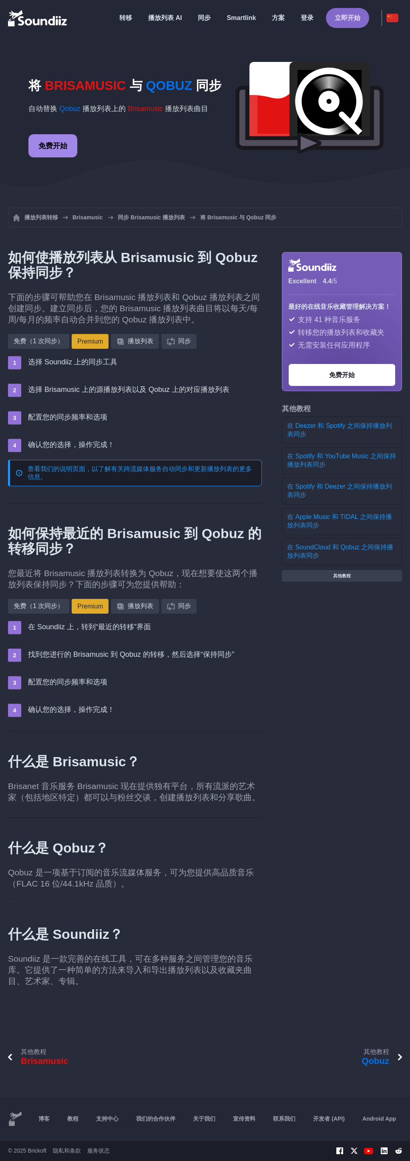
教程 (72, 1118)
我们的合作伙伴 (155, 1118)
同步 (204, 17)
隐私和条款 (67, 1150)
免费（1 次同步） (39, 341)
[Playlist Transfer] (38, 18)
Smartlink (241, 17)
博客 (44, 1118)
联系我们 (284, 1118)
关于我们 (204, 1118)
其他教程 (342, 575)
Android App (379, 1118)
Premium (90, 341)
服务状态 (98, 1150)
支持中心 (107, 1118)
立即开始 (347, 17)
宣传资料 (244, 1118)
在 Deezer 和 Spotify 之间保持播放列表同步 (339, 429)
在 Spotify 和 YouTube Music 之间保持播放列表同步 (341, 460)
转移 (125, 17)
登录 (307, 17)
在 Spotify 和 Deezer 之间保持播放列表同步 (339, 490)
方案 (278, 17)
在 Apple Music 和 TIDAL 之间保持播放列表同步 (339, 521)
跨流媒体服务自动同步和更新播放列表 (178, 468)
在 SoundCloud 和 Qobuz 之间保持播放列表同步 (340, 551)
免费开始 (52, 146)
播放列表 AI (165, 17)
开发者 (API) (329, 1118)
